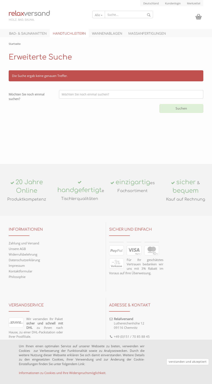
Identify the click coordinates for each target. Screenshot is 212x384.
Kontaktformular (20, 271)
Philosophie (17, 277)
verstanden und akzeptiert (188, 361)
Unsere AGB (17, 249)
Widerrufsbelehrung (23, 254)
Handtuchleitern (69, 33)
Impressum (17, 265)
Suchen (181, 108)
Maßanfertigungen (147, 33)
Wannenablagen (107, 33)
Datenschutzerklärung (24, 260)
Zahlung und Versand (24, 243)
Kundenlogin (173, 3)
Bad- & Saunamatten (28, 33)
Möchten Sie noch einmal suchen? (27, 96)
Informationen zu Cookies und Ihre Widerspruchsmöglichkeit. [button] (62, 373)
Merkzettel (193, 3)
